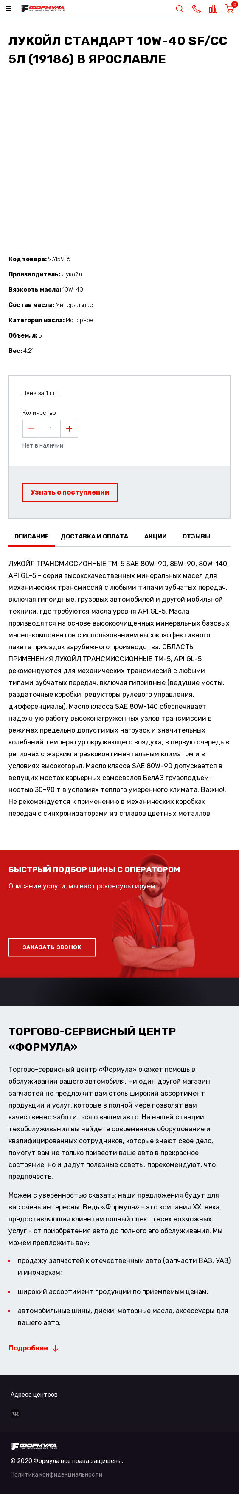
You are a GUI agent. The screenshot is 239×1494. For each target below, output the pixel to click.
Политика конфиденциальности (56, 1474)
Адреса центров (34, 1394)
